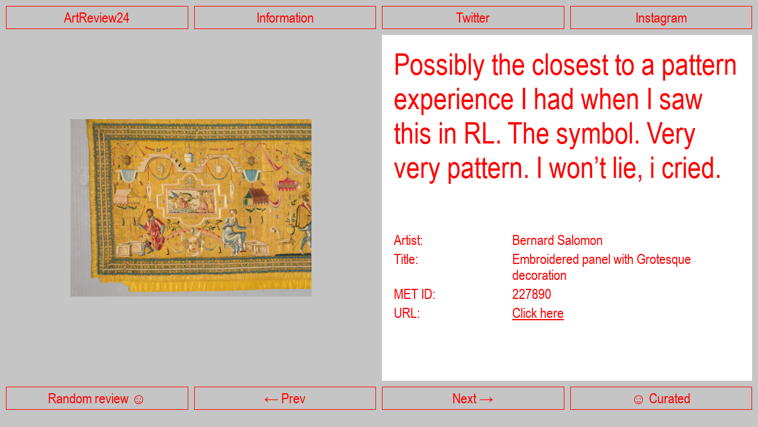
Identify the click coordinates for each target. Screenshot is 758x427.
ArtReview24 (97, 17)
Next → (472, 398)
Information (285, 17)
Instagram (661, 17)
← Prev (285, 398)
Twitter (473, 17)
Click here (538, 313)
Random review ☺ (97, 398)
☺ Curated (660, 398)
